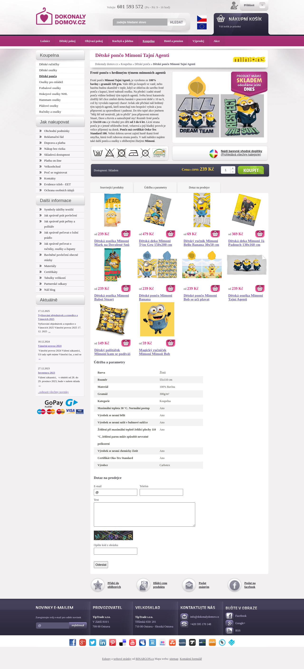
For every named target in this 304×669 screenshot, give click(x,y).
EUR (202, 26)
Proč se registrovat (53, 172)
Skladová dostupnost (54, 154)
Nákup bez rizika (52, 148)
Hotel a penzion (176, 41)
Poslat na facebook (250, 589)
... (49, 331)
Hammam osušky (50, 100)
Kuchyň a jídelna (125, 41)
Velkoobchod (50, 166)
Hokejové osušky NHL (53, 94)
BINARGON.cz (145, 663)
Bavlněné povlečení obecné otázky (58, 257)
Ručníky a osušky (50, 111)
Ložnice (47, 41)
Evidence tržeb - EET (55, 184)
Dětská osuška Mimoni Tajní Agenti (245, 297)
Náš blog (47, 289)
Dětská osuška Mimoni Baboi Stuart (111, 297)
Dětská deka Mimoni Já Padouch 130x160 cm (246, 243)
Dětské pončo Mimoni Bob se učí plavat (200, 297)
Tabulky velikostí (52, 278)
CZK (202, 18)
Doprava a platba (52, 143)
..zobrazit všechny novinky (53, 392)
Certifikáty (48, 272)
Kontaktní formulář (191, 663)
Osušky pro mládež (51, 82)
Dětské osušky (48, 70)
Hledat (176, 22)
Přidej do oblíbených (114, 589)
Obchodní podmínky (54, 131)
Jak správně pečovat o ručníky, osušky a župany (57, 246)
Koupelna (126, 64)
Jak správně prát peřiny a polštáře (57, 224)
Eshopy (106, 663)
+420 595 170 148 (195, 628)
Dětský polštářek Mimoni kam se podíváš (112, 352)
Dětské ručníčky (49, 64)
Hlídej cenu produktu (160, 589)
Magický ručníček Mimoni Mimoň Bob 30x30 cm (154, 352)
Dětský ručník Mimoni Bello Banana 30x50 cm (201, 243)
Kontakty (47, 178)
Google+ (235, 628)
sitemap (174, 663)
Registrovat (78, 629)
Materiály (47, 266)
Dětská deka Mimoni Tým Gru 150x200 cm (155, 243)
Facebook (236, 620)
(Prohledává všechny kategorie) (241, 153)
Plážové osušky (48, 106)
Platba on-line (50, 160)
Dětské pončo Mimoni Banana (155, 297)
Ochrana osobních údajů (56, 190)
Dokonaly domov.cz (106, 64)
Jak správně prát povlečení (58, 215)
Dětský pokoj (69, 41)
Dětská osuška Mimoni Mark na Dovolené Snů (111, 243)
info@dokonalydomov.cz (199, 621)
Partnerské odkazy (53, 283)
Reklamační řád (51, 137)
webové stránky (122, 663)
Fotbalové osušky (50, 88)
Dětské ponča (142, 64)
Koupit (251, 170)
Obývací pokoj (96, 41)
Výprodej (201, 41)
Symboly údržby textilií (56, 209)
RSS (232, 635)
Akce (217, 41)
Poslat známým (204, 589)
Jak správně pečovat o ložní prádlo (58, 235)
